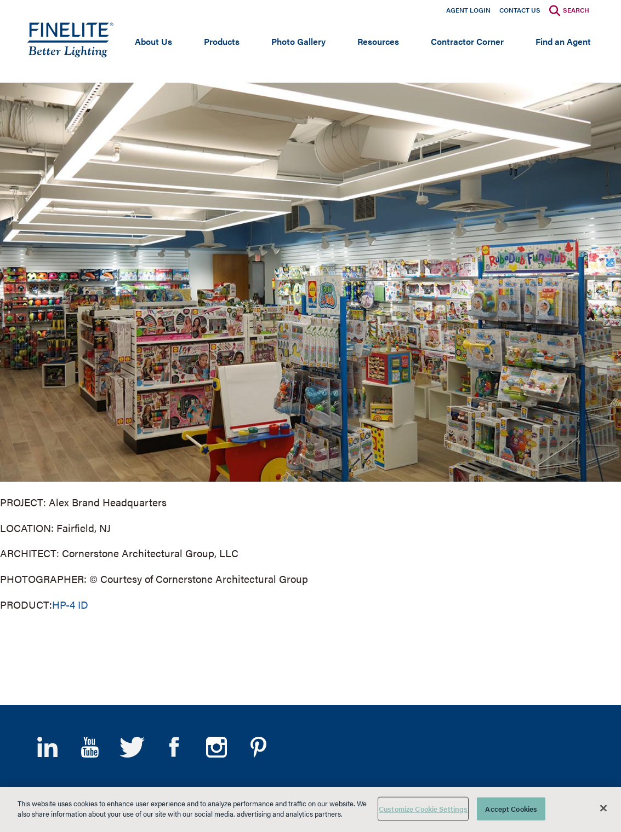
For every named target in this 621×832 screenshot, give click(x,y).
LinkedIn (47, 747)
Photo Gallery (298, 41)
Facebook (174, 747)
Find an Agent (563, 41)
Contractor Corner (467, 41)
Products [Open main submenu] (222, 41)
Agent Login (468, 10)
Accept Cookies (511, 809)
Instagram (216, 747)
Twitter (132, 747)
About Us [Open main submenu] (153, 41)
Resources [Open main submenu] (378, 41)
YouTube (90, 747)
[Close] (603, 808)
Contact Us (519, 10)
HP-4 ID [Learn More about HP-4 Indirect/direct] (70, 604)
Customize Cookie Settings (423, 809)
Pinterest (258, 747)
